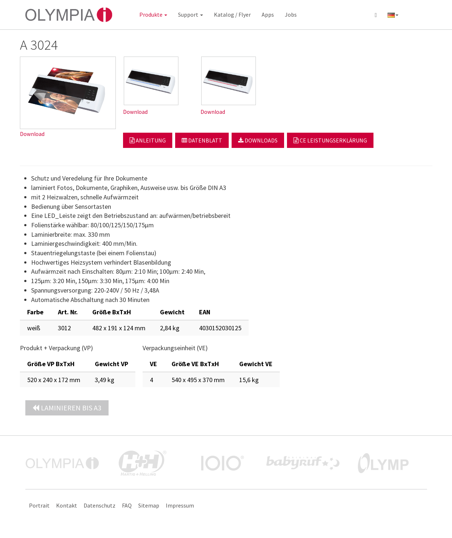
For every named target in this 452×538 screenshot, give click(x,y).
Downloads (258, 140)
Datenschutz (99, 505)
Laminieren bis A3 (67, 407)
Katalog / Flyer (232, 14)
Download (32, 134)
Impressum (180, 505)
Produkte (153, 14)
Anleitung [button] (148, 140)
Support (190, 14)
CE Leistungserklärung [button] (330, 140)
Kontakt (66, 505)
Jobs (291, 14)
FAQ (127, 505)
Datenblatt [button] (202, 140)
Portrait (39, 505)
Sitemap (148, 505)
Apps (268, 14)
